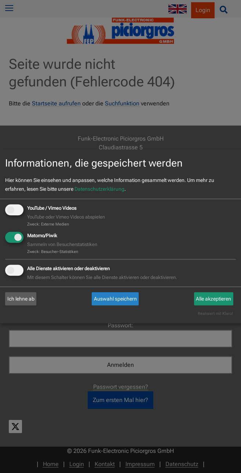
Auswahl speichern (115, 299)
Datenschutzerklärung (99, 189)
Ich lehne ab (20, 299)
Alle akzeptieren (213, 299)
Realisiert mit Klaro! (215, 314)
